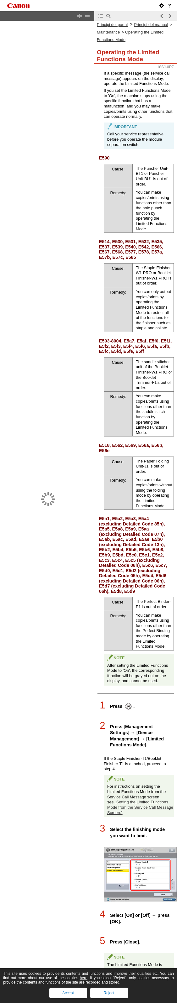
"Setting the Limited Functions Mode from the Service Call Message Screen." (140, 791)
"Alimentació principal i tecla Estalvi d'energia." (137, 993)
